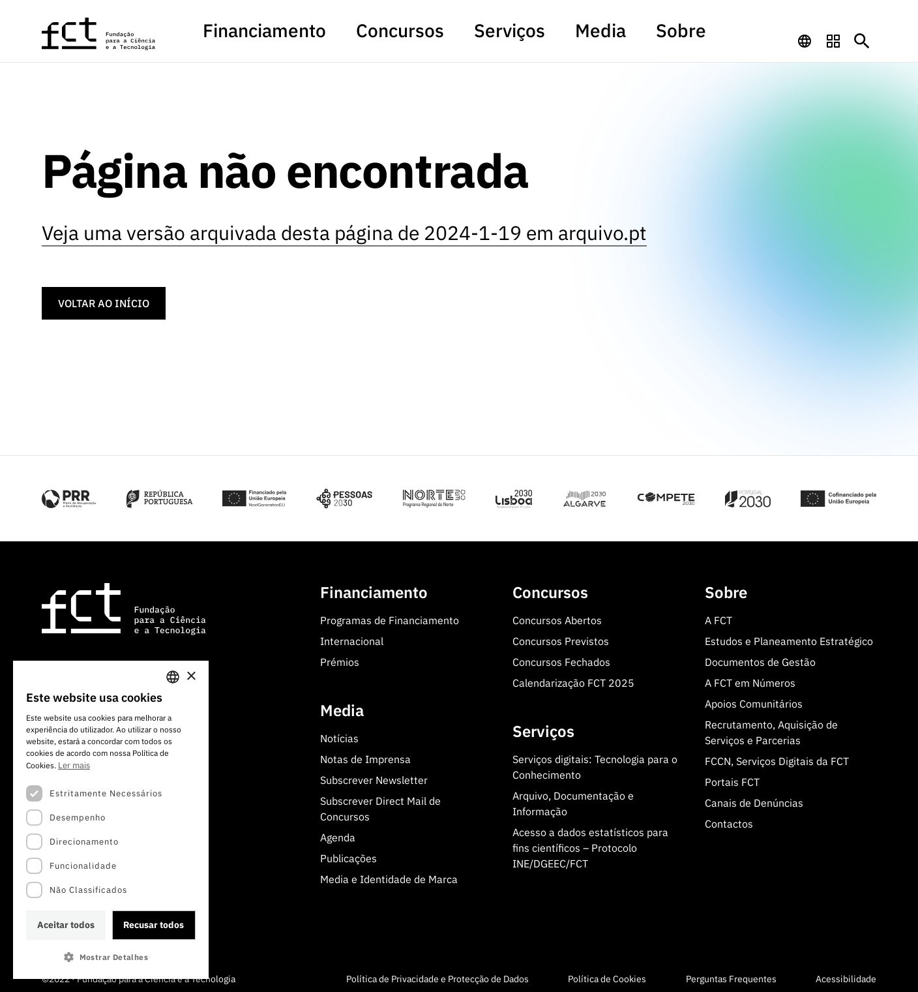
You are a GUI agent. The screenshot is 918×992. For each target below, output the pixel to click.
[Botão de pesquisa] (862, 35)
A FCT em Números (750, 676)
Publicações (348, 851)
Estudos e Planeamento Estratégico (789, 634)
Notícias (339, 731)
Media (554, 34)
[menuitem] (334, 41)
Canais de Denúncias (754, 796)
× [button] (191, 677)
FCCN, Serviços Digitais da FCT (777, 754)
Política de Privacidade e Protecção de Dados (437, 972)
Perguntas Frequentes (731, 972)
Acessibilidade (846, 972)
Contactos (729, 817)
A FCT (718, 613)
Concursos (423, 34)
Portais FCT (732, 775)
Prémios (339, 655)
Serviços (494, 34)
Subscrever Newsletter (374, 773)
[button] (111, 957)
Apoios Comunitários (754, 697)
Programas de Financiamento (389, 613)
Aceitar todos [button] (66, 925)
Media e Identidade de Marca (389, 872)
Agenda (337, 830)
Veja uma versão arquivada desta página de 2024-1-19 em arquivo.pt (344, 226)
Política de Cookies (607, 972)
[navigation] (804, 35)
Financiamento (334, 34)
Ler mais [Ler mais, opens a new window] (74, 765)
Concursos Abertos (557, 613)
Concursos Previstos (560, 634)
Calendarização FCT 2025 (573, 676)
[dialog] (111, 820)
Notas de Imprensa (365, 752)
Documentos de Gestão (760, 655)
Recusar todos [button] (153, 925)
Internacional (351, 634)
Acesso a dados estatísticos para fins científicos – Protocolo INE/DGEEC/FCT (590, 841)
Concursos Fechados (561, 655)
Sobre (608, 34)
